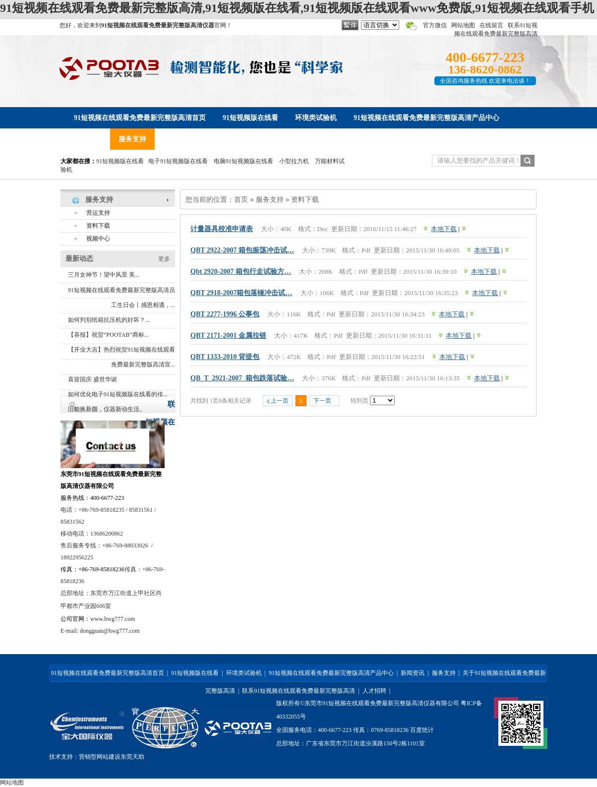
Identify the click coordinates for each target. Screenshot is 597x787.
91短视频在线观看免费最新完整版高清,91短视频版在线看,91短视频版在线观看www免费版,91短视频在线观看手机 (297, 7)
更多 (164, 258)
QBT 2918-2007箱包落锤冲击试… (241, 293)
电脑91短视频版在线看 (243, 161)
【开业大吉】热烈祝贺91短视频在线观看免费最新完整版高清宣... (121, 357)
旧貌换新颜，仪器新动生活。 (106, 409)
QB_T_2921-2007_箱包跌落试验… (242, 378)
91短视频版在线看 (120, 161)
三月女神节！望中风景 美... (103, 274)
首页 (241, 199)
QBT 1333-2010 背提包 (224, 357)
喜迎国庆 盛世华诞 (92, 379)
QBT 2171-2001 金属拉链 (228, 335)
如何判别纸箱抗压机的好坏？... (109, 319)
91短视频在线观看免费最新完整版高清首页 (107, 672)
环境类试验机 (244, 672)
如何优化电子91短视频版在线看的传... (118, 394)
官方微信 (435, 25)
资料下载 (305, 199)
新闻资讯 (412, 672)
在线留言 (491, 25)
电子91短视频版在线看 (178, 161)
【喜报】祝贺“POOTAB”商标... (108, 334)
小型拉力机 (294, 161)
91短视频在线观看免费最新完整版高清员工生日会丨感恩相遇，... (121, 297)
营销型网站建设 (99, 756)
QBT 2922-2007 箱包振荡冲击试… (242, 250)
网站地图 (463, 25)
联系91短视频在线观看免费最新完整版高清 (298, 690)
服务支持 (270, 199)
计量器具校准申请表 (221, 229)
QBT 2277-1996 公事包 (224, 314)
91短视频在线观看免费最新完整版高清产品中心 (331, 672)
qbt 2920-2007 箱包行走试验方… (240, 271)
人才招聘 (374, 690)
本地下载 (444, 229)
